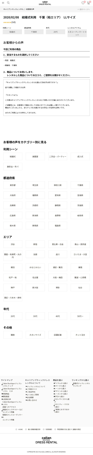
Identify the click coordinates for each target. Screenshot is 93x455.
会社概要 (30, 397)
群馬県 (35, 225)
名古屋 (35, 277)
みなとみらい (35, 267)
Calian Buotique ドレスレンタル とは (12, 389)
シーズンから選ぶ (61, 394)
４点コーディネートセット (77, 33)
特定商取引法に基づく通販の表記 (69, 429)
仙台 (80, 287)
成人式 (80, 156)
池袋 (35, 254)
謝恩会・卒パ (12, 166)
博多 (58, 287)
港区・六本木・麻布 (12, 297)
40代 (58, 316)
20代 (56, 31)
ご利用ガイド (32, 389)
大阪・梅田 (58, 277)
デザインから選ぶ (61, 391)
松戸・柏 (13, 277)
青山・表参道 (80, 244)
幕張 (80, 267)
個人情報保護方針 (34, 429)
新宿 (35, 244)
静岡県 (58, 205)
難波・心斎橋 (80, 277)
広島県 (13, 215)
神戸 (13, 287)
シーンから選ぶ (60, 388)
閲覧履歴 (6, 396)
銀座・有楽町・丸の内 (12, 256)
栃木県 (13, 225)
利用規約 (49, 429)
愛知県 (58, 195)
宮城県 (80, 195)
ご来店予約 (31, 392)
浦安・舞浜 (58, 267)
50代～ (80, 316)
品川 (58, 254)
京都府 (35, 205)
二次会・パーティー (57, 156)
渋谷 (13, 244)
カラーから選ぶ (60, 386)
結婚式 (12, 31)
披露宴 (35, 156)
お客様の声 (30, 9)
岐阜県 (80, 215)
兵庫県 (13, 205)
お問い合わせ (32, 400)
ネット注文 (80, 334)
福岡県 (35, 195)
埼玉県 (35, 185)
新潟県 (35, 215)
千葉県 (34, 31)
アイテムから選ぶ (61, 383)
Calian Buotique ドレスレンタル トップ (12, 384)
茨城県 (80, 205)
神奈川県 (58, 185)
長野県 (58, 215)
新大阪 (35, 287)
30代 (35, 316)
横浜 (13, 267)
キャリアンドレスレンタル (13, 9)
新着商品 (6, 394)
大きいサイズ (35, 334)
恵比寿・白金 (57, 244)
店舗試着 (58, 334)
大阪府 (13, 195)
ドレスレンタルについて (36, 386)
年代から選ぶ (59, 396)
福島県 (58, 225)
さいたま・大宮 (80, 254)
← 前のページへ (84, 9)
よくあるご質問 (33, 394)
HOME (20, 429)
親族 (13, 334)
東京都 (13, 185)
